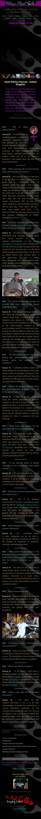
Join (20, 809)
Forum (36, 16)
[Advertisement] (20, 46)
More (4, 738)
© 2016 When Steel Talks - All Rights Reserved (20, 118)
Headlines (18, 16)
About (35, 18)
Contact (29, 18)
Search (11, 16)
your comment (22, 768)
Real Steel (13, 685)
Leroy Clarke (14, 679)
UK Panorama (7, 447)
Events (25, 16)
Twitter (14, 18)
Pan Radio (21, 18)
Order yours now (20, 778)
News (30, 16)
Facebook (7, 18)
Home (4, 16)
